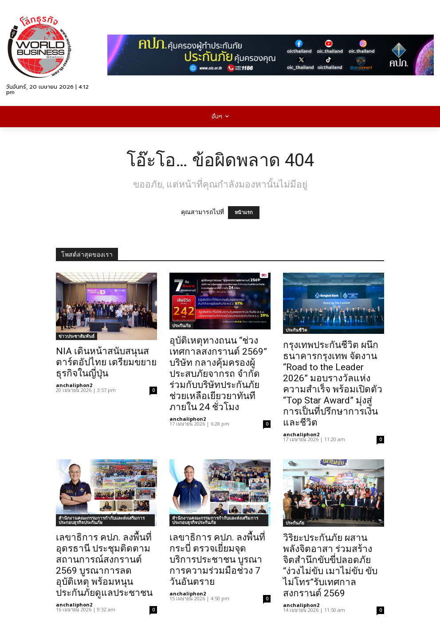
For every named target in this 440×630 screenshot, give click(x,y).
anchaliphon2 (74, 385)
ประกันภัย (181, 325)
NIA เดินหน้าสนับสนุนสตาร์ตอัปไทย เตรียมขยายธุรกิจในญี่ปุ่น (106, 362)
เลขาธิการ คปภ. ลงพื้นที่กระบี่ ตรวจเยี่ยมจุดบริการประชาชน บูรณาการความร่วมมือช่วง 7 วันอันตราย (217, 559)
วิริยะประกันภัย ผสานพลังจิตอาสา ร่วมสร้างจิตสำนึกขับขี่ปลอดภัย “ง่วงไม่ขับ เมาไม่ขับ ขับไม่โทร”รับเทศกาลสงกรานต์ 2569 (330, 565)
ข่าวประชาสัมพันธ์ (76, 336)
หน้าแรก (244, 212)
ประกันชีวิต (296, 330)
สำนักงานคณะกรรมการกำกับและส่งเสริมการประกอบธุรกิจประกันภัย (102, 520)
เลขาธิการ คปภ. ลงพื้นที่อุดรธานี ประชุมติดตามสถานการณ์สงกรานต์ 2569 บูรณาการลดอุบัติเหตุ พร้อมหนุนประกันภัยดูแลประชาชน (104, 565)
